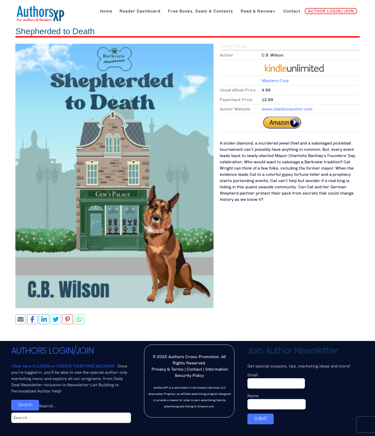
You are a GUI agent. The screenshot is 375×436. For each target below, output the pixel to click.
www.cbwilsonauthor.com (287, 109)
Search (25, 405)
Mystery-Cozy (275, 80)
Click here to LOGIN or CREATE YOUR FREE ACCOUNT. (64, 366)
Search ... (48, 405)
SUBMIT (260, 419)
